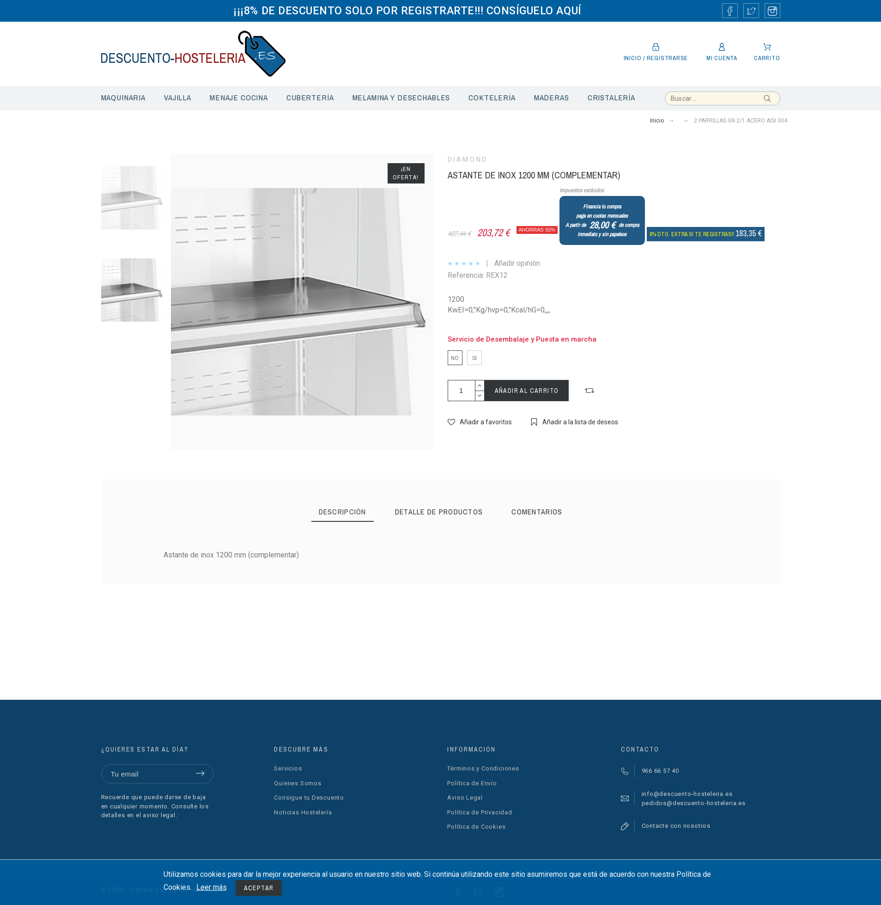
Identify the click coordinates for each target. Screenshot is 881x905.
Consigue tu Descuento (309, 797)
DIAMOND (468, 159)
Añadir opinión (517, 263)
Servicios (288, 768)
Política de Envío (472, 783)
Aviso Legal (465, 797)
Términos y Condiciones (483, 768)
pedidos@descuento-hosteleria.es (694, 803)
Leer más (211, 887)
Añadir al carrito (527, 390)
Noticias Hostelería (303, 812)
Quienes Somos (297, 783)
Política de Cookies (476, 826)
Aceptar (259, 888)
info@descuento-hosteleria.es (687, 793)
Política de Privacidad (479, 812)
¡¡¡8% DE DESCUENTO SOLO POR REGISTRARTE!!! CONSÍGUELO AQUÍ (407, 10)
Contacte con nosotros (676, 825)
